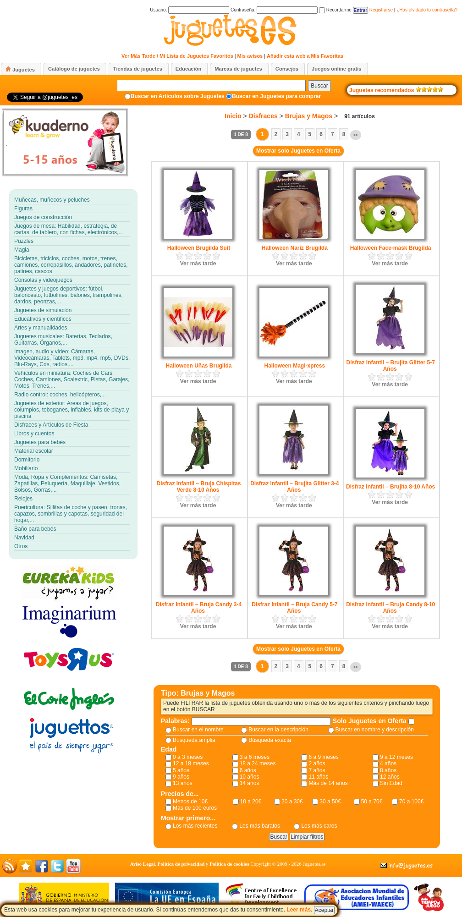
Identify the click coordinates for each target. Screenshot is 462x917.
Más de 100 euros (195, 808)
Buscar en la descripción (278, 729)
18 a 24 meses (258, 763)
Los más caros (319, 826)
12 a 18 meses (191, 763)
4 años (388, 763)
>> (355, 135)
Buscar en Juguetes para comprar (276, 96)
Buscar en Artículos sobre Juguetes (178, 96)
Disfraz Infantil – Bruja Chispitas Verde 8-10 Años (198, 486)
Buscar (319, 85)
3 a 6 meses (255, 757)
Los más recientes (195, 826)
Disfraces (263, 116)
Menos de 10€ (190, 801)
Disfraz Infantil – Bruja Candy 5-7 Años (294, 607)
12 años (390, 777)
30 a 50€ (330, 801)
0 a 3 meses (188, 757)
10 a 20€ (251, 801)
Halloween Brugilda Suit (198, 248)
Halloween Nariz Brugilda (295, 248)
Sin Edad (391, 783)
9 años (181, 777)
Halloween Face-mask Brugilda (390, 248)
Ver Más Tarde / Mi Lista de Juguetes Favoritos (177, 56)
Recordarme (335, 9)
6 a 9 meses (323, 757)
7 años (316, 770)
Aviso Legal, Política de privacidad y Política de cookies (189, 864)
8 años (388, 770)
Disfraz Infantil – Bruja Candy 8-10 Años (390, 607)
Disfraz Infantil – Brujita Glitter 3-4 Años (294, 486)
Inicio (233, 116)
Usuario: (189, 9)
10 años (249, 777)
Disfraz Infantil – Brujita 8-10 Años (390, 486)
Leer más (298, 909)
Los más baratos (259, 826)
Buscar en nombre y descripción (375, 729)
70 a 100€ (411, 801)
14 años (249, 783)
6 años (248, 770)
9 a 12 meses (396, 757)
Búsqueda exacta (269, 740)
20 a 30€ (292, 801)
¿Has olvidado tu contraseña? (426, 9)
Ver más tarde (198, 263)
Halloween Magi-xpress (294, 365)
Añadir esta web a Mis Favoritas (305, 56)
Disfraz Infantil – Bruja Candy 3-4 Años (199, 607)
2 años (316, 763)
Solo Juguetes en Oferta (370, 721)
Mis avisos (250, 56)
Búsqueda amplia (194, 740)
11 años (318, 777)
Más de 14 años (327, 783)
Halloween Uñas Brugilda (198, 365)
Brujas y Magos (308, 116)
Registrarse (381, 9)
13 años (182, 783)
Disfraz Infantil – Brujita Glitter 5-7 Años (390, 365)
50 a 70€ (372, 801)
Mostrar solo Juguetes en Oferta (298, 151)
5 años (181, 770)
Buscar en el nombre (198, 729)
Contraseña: (274, 9)
